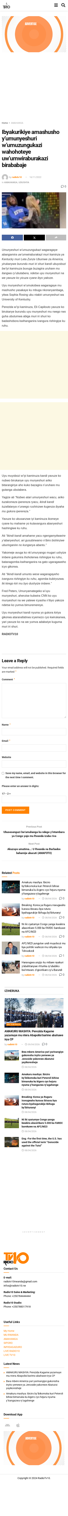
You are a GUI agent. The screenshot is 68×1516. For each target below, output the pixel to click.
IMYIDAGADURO (13, 1347)
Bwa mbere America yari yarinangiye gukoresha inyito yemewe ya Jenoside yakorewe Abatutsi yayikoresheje (32, 1385)
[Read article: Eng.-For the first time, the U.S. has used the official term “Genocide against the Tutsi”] (12, 1143)
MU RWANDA (14, 1025)
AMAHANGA (17, 123)
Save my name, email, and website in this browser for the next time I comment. (35, 775)
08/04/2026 (49, 899)
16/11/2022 (35, 177)
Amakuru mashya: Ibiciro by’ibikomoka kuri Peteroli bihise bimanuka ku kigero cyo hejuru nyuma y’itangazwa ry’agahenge (34, 1398)
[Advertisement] (34, 86)
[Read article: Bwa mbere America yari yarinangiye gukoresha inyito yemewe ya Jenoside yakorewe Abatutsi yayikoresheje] (12, 1056)
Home (5, 123)
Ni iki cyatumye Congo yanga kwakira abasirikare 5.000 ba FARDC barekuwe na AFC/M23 (43, 928)
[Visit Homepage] (6, 5)
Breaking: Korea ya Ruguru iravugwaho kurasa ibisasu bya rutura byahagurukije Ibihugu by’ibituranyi (43, 909)
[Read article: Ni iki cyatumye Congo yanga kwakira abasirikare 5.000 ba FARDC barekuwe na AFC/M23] (11, 929)
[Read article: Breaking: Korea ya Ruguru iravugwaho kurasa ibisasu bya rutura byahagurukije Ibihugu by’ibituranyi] (11, 910)
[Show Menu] (56, 5)
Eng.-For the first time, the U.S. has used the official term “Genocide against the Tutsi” (42, 1143)
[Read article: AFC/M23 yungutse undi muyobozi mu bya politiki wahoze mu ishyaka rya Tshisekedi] (11, 948)
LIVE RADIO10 (12, 1351)
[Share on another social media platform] (56, 237)
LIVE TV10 (9, 1355)
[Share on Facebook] (12, 237)
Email (6, 741)
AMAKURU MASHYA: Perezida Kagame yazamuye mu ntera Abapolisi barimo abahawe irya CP (34, 1036)
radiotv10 (17, 177)
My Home (9, 1331)
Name (6, 725)
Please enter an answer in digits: (20, 786)
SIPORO (8, 1343)
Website (6, 757)
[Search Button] (63, 5)
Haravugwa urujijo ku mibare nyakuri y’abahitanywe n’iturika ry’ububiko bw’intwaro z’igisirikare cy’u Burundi (42, 967)
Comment (8, 679)
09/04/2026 (32, 1045)
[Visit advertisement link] (34, 34)
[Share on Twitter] (34, 237)
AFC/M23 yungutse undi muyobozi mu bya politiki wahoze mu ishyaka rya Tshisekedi (43, 947)
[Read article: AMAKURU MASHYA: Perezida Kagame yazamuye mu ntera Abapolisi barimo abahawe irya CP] (34, 1014)
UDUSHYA (24, 182)
